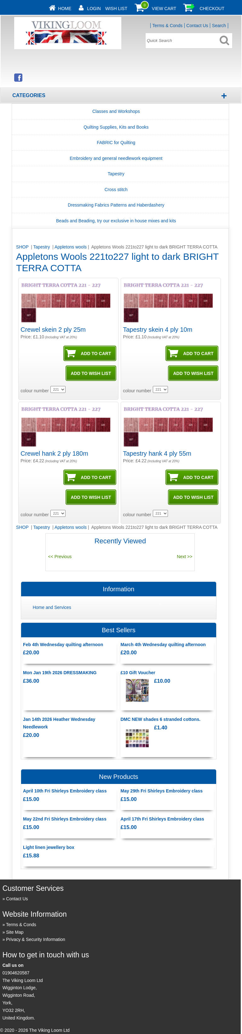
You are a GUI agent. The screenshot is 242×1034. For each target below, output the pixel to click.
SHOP (23, 246)
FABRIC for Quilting (116, 142)
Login (94, 8)
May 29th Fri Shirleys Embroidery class (161, 790)
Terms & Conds (167, 25)
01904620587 (16, 972)
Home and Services (52, 607)
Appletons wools (71, 246)
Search (219, 25)
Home (64, 8)
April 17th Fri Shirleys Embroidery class (162, 818)
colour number (34, 390)
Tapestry (116, 173)
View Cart (164, 8)
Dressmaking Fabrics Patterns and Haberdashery (116, 204)
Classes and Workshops (116, 111)
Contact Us (197, 25)
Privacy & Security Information (35, 939)
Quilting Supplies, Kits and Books (116, 127)
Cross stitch (116, 189)
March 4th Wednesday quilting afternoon (162, 644)
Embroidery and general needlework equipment (116, 158)
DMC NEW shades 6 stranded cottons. (160, 719)
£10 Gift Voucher (137, 672)
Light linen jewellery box (48, 847)
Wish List (116, 8)
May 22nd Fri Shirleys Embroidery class (65, 818)
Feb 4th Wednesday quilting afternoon (63, 644)
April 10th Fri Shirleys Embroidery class (65, 790)
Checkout (211, 8)
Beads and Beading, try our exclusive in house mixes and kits (116, 220)
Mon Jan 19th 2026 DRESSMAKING (59, 672)
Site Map (14, 932)
